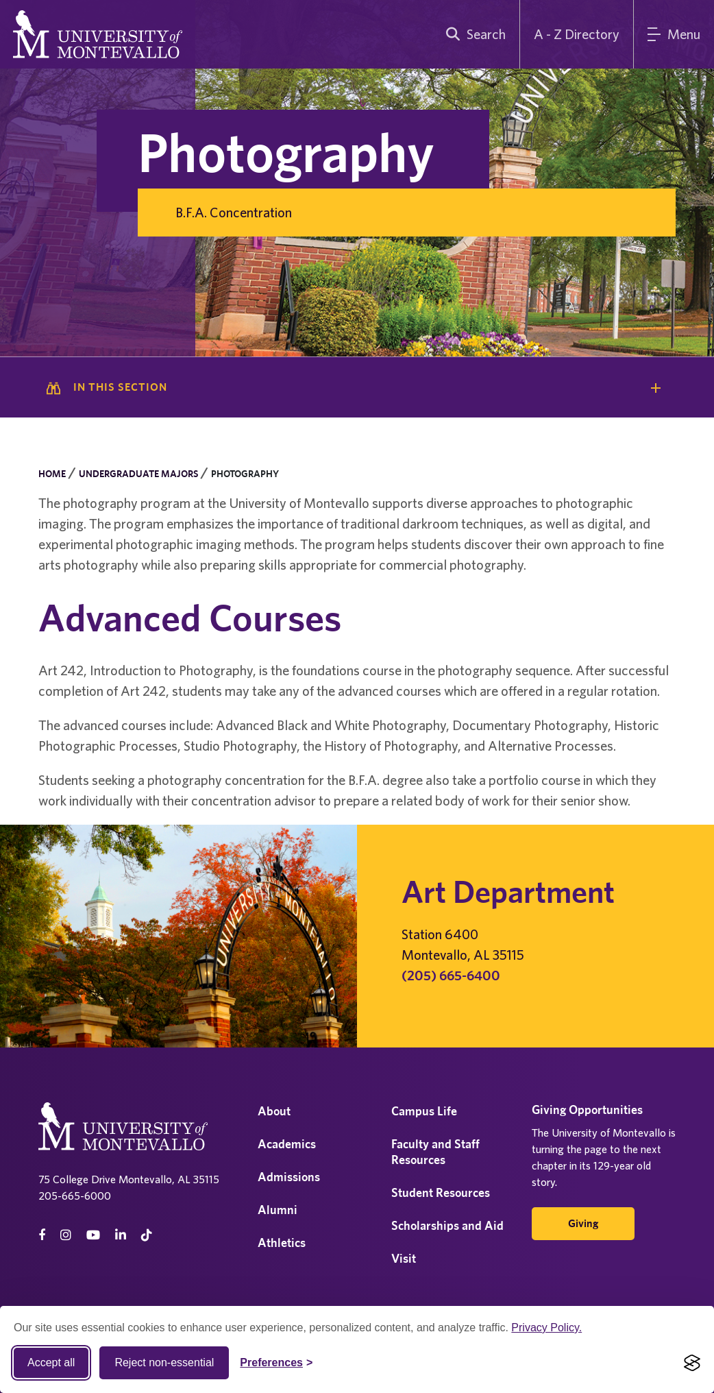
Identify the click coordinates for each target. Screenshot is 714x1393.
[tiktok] (146, 1235)
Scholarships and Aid (447, 1225)
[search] (473, 34)
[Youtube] (93, 1235)
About (274, 1111)
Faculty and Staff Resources (435, 1152)
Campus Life (424, 1111)
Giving (583, 1223)
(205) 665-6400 (451, 975)
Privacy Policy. (546, 1327)
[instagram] (65, 1235)
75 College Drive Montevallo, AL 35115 (128, 1179)
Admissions (289, 1177)
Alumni (277, 1209)
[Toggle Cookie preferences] (276, 1363)
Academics (287, 1144)
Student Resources (440, 1192)
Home (52, 473)
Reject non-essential (164, 1362)
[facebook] (41, 1235)
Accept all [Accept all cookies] (51, 1362)
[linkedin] (120, 1235)
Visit (403, 1258)
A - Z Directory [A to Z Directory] (576, 34)
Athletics (282, 1242)
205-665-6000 (74, 1195)
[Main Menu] (674, 34)
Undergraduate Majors (138, 473)
